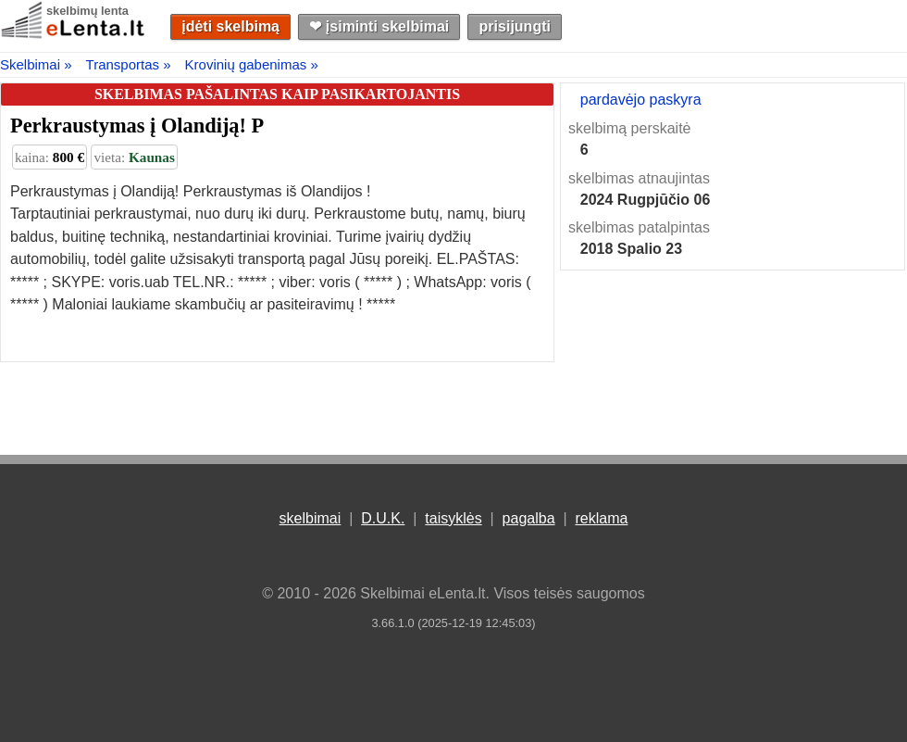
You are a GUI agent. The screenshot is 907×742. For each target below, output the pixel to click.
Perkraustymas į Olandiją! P (137, 125)
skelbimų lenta (87, 11)
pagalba (529, 518)
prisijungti (515, 26)
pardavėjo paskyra (641, 99)
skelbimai (311, 518)
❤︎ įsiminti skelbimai (379, 26)
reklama (601, 518)
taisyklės (453, 518)
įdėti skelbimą (230, 26)
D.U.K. (382, 518)
